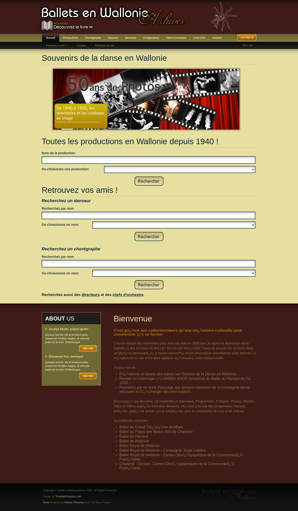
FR (244, 45)
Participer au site (104, 45)
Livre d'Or (199, 37)
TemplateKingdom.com (68, 496)
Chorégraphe (93, 37)
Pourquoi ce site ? (56, 45)
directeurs (91, 295)
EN (251, 45)
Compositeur (151, 37)
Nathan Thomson (74, 502)
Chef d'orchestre (176, 37)
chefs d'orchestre (127, 295)
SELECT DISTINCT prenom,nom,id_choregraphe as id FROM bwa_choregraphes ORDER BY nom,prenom (173, 273)
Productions (70, 37)
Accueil (50, 37)
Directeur (130, 37)
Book (46, 502)
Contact (217, 37)
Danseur (113, 37)
